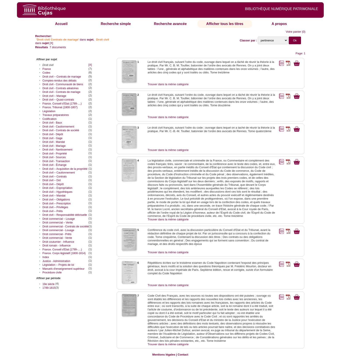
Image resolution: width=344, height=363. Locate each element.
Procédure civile (52, 272)
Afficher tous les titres (224, 24)
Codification (49, 118)
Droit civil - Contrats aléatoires (60, 88)
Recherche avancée (170, 24)
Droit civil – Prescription (56, 203)
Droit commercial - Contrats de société (65, 226)
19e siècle (48, 284)
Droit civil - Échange (54, 164)
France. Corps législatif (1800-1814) (64, 253)
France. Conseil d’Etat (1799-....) (61, 103)
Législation (48, 111)
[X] (51, 43)
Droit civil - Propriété (54, 153)
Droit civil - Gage (52, 138)
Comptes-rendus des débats (59, 80)
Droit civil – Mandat (53, 195)
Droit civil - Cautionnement (58, 126)
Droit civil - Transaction (56, 161)
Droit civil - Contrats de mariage (61, 92)
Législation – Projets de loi (58, 264)
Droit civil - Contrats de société (60, 130)
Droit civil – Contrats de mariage (61, 76)
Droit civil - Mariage (54, 145)
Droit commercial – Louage (58, 218)
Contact (183, 354)
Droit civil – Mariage (54, 95)
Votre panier (293, 31)
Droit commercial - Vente (57, 237)
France (46, 69)
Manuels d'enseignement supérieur (63, 268)
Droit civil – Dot (51, 180)
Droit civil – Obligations (56, 199)
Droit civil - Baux (52, 122)
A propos (279, 24)
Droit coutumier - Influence (58, 241)
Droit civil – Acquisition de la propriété (64, 168)
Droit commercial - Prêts (56, 234)
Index (45, 257)
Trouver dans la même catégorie (168, 84)
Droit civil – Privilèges (55, 207)
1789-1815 (48, 287)
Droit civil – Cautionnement (58, 172)
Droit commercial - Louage (58, 230)
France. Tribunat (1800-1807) (60, 107)
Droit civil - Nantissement (57, 149)
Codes (46, 72)
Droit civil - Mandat (53, 141)
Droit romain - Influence (56, 245)
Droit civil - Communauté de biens (62, 84)
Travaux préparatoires (55, 115)
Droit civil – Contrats (54, 176)
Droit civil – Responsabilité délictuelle (64, 214)
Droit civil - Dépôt (52, 134)
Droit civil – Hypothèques (57, 191)
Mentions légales (163, 354)
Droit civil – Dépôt (53, 184)
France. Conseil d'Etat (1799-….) (62, 249)
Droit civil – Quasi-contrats (58, 99)
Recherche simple (116, 24)
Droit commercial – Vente (57, 222)
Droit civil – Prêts (52, 211)
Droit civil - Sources (54, 157)
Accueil (61, 24)
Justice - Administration (56, 261)
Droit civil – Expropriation (57, 187)
